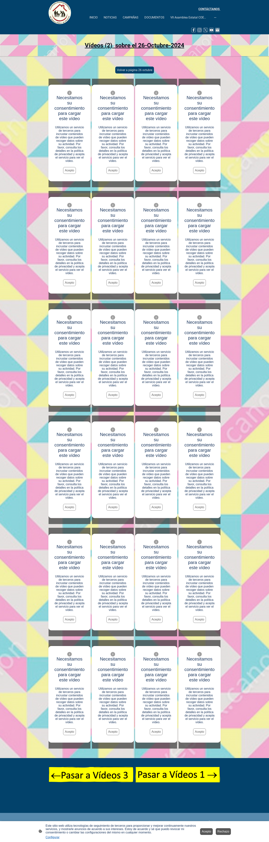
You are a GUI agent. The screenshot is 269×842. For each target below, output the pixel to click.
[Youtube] (211, 30)
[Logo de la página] (60, 12)
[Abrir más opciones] (215, 17)
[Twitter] (205, 30)
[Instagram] (199, 30)
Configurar (53, 837)
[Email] (217, 30)
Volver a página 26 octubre (134, 70)
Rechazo (223, 831)
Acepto (69, 170)
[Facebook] (193, 30)
